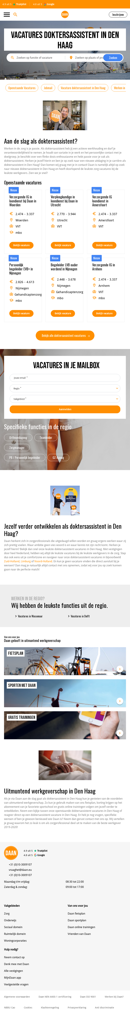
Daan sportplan (77, 920)
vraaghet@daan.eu (20, 869)
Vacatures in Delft (78, 616)
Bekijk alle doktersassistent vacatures (66, 335)
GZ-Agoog (58, 457)
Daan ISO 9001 (88, 996)
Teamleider (46, 437)
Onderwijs (10, 920)
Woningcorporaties (15, 940)
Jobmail (48, 88)
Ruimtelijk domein (15, 934)
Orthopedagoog (18, 437)
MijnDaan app (12, 977)
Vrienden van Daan (79, 934)
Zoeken (113, 57)
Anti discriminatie (104, 1007)
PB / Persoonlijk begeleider (24, 457)
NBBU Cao (9, 1007)
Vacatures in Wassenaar (28, 616)
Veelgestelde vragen (16, 984)
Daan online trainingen (81, 927)
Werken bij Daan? (114, 996)
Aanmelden (65, 409)
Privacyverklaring (77, 1007)
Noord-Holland (43, 561)
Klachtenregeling (50, 1007)
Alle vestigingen (13, 970)
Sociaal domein (13, 927)
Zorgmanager (17, 447)
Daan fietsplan (76, 913)
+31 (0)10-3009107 (20, 864)
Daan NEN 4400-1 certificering (55, 996)
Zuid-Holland (11, 561)
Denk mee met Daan (16, 964)
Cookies (28, 1007)
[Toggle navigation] (8, 14)
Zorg (6, 913)
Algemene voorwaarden (17, 996)
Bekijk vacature (21, 245)
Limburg (26, 561)
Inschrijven (118, 15)
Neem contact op (14, 957)
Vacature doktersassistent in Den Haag (83, 88)
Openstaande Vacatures (21, 88)
